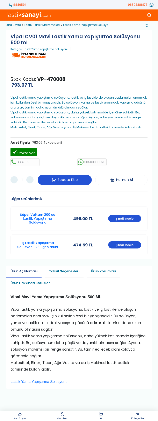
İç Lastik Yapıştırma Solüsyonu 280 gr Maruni (37, 244)
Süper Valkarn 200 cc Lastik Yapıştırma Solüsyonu (37, 217)
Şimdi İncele (125, 218)
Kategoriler (137, 416)
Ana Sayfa (20, 416)
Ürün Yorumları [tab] (103, 270)
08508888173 (138, 4)
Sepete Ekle (65, 179)
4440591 (19, 4)
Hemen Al (121, 179)
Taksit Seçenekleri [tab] (64, 270)
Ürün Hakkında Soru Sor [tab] (30, 282)
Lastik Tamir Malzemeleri (42, 24)
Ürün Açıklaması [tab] (23, 270)
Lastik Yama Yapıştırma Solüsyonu (87, 24)
